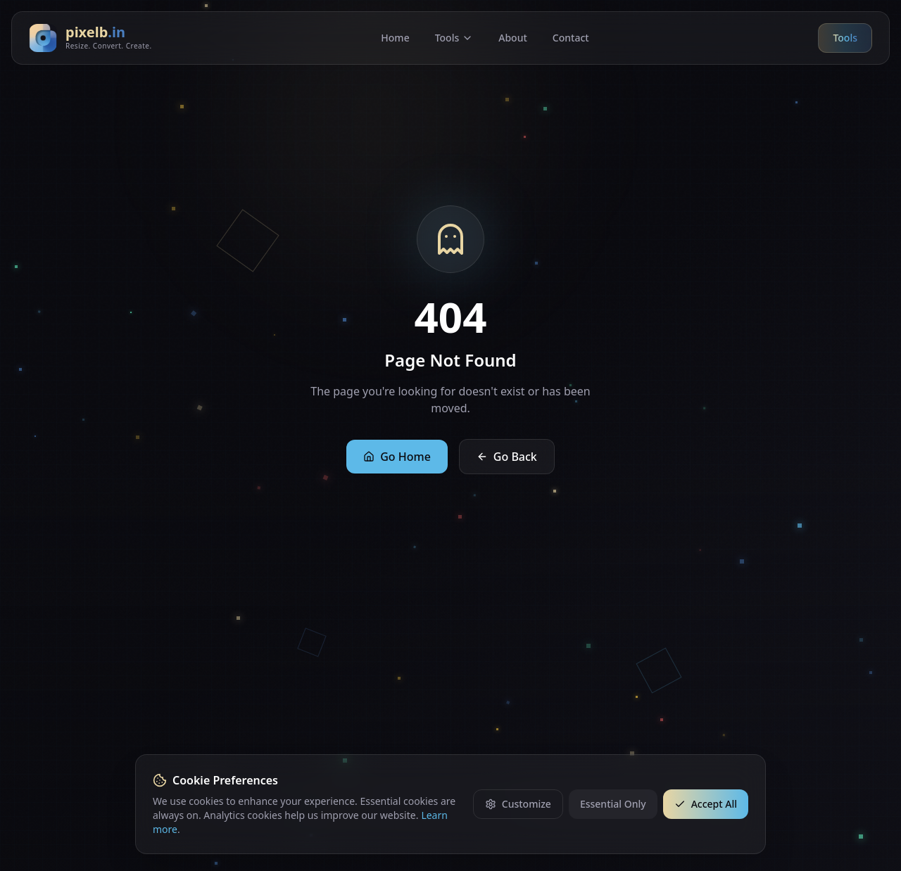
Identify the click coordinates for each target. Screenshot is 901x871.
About (512, 37)
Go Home (397, 456)
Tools (454, 37)
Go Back (507, 456)
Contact (571, 37)
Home (395, 37)
